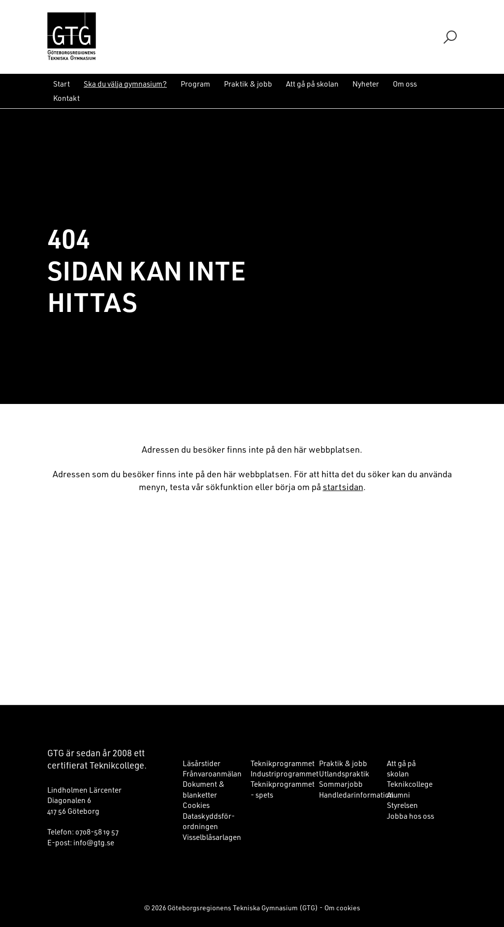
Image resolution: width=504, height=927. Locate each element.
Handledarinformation (356, 795)
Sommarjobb (341, 784)
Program (195, 84)
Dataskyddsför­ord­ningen (209, 821)
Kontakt (66, 98)
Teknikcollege (410, 784)
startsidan (343, 487)
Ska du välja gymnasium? (125, 84)
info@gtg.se (93, 842)
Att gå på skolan (312, 84)
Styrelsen (402, 805)
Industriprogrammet (284, 773)
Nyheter (365, 84)
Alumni (398, 795)
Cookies (196, 805)
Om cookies (342, 907)
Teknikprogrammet (283, 763)
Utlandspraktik (344, 773)
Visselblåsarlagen (212, 837)
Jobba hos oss (410, 816)
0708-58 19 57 (97, 831)
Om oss (405, 84)
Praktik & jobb (248, 84)
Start (61, 84)
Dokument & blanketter (203, 789)
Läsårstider (201, 763)
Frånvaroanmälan (212, 773)
